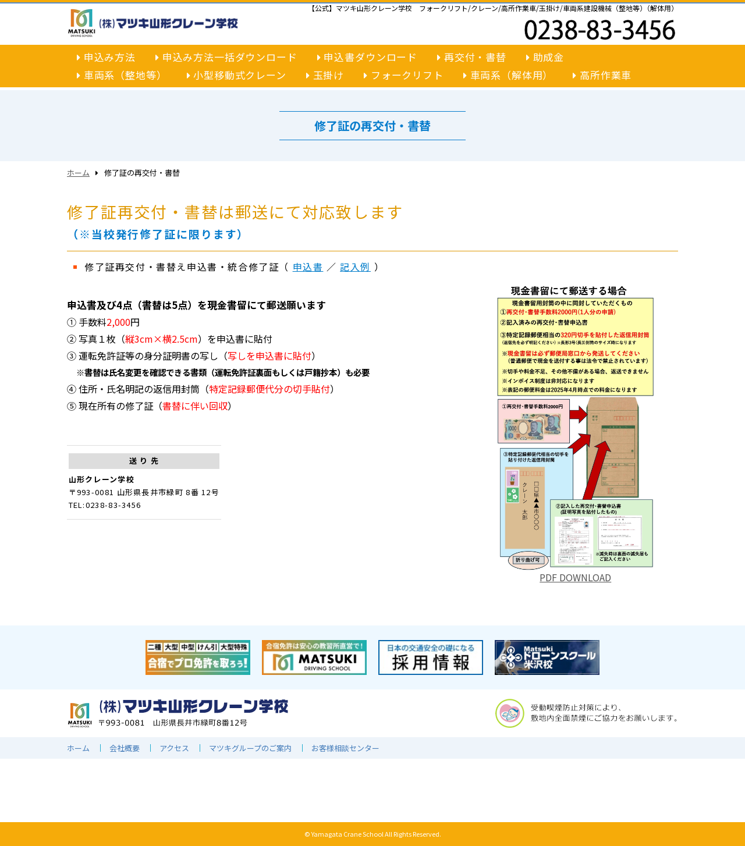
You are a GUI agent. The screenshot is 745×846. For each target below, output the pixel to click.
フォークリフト (404, 75)
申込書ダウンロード (367, 57)
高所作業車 (602, 75)
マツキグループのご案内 (250, 747)
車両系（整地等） (122, 75)
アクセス (174, 747)
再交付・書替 (471, 57)
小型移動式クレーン (236, 75)
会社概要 (124, 747)
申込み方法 (106, 57)
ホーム (78, 172)
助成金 (545, 57)
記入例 (355, 266)
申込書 (308, 266)
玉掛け (325, 75)
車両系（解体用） (508, 75)
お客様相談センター (345, 747)
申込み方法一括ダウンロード (226, 57)
